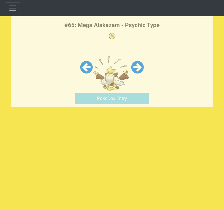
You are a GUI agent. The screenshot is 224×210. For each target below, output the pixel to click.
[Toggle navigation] (13, 8)
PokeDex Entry (112, 98)
